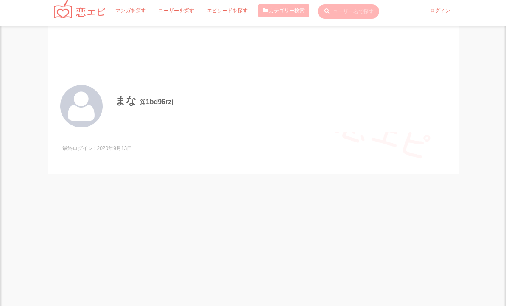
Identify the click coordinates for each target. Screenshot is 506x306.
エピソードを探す (227, 11)
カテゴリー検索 (284, 11)
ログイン (440, 11)
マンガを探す (130, 11)
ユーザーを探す (176, 11)
